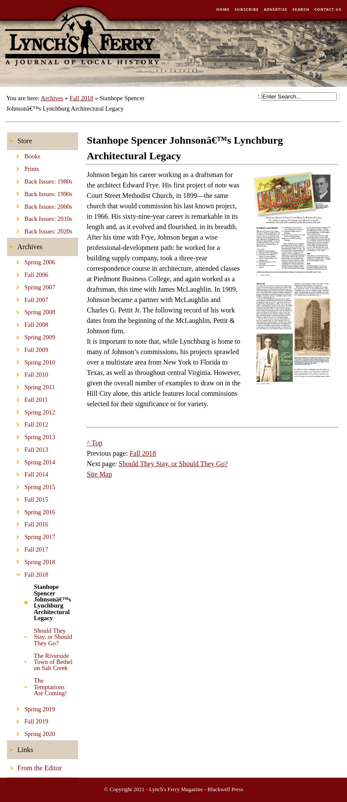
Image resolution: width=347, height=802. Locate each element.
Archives (52, 98)
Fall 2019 (27, 720)
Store (19, 138)
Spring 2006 (31, 261)
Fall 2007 (27, 298)
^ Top (94, 443)
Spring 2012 (31, 410)
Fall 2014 (27, 473)
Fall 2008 (27, 323)
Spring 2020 (31, 732)
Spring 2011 (31, 386)
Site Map (99, 474)
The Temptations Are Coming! (37, 685)
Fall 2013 (27, 448)
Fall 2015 (27, 498)
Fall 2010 (27, 373)
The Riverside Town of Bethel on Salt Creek (39, 660)
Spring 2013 (31, 435)
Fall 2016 (27, 523)
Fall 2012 (27, 423)
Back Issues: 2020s (39, 230)
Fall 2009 (27, 348)
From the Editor (34, 765)
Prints (23, 167)
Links (20, 747)
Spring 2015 (31, 485)
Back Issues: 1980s (39, 180)
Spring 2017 (31, 535)
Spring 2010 (31, 360)
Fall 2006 (27, 273)
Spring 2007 (31, 286)
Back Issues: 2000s (39, 205)
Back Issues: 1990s (39, 192)
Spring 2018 (31, 560)
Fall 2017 (27, 548)
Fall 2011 (27, 398)
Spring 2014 (31, 460)
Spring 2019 (31, 707)
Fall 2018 (81, 98)
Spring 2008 (31, 311)
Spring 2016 (31, 511)
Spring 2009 (31, 336)
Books (23, 155)
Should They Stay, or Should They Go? (39, 636)
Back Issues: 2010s (39, 217)
